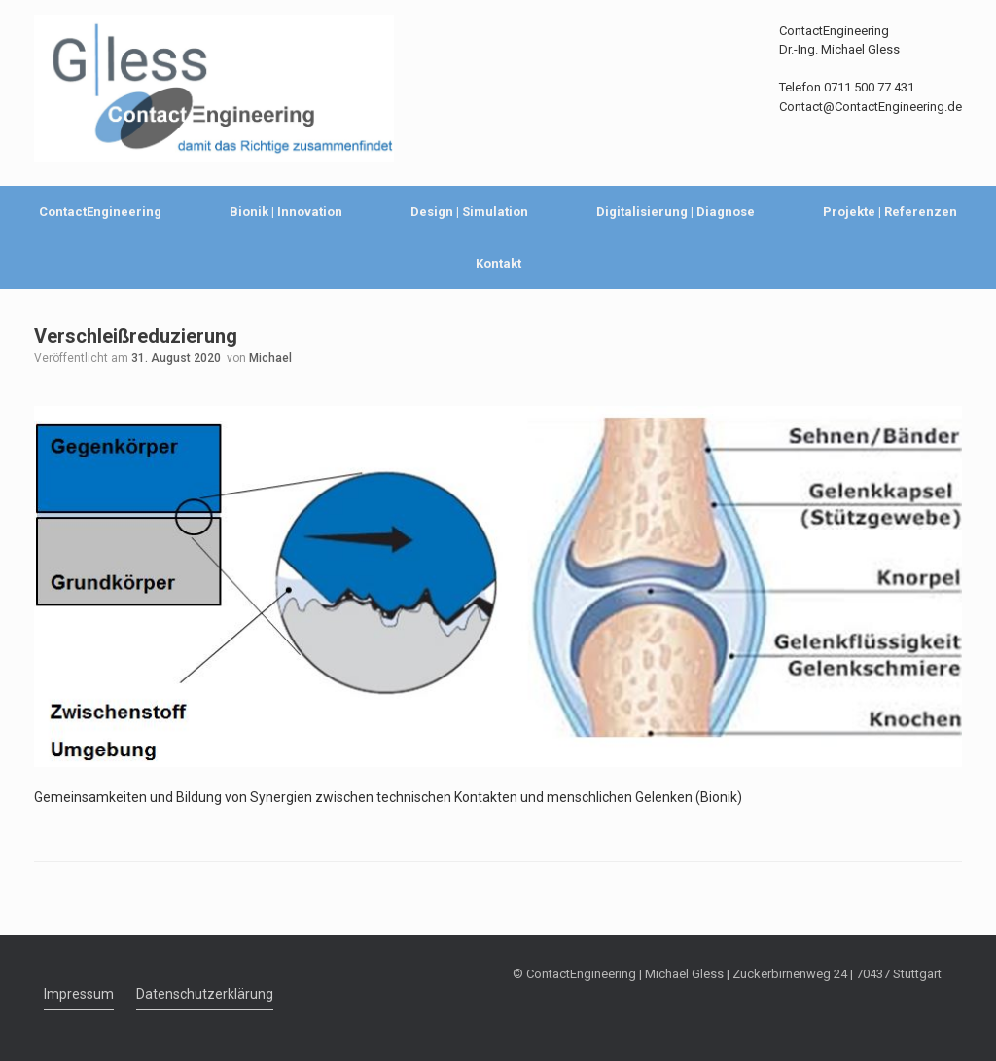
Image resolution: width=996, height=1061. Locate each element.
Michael (270, 358)
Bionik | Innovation (286, 211)
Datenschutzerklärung (204, 994)
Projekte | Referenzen (890, 211)
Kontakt (498, 263)
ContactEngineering (100, 211)
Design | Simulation (469, 211)
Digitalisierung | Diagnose (675, 211)
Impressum (79, 994)
